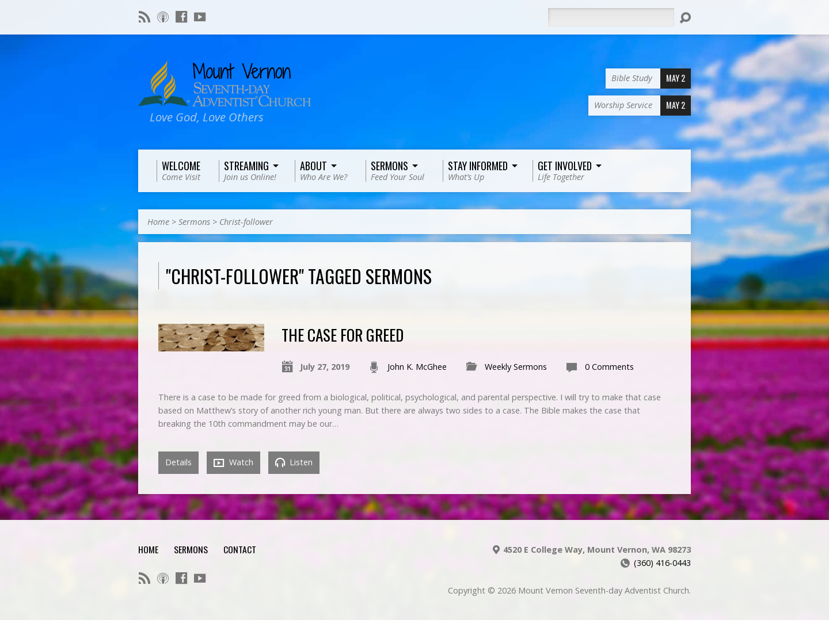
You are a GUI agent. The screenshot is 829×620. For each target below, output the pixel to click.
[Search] (610, 17)
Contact (239, 549)
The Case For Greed (343, 334)
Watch (233, 462)
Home (158, 221)
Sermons (194, 221)
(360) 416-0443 (662, 562)
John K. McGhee (417, 366)
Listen (294, 462)
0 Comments (609, 366)
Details (178, 462)
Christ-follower (246, 221)
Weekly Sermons (516, 366)
